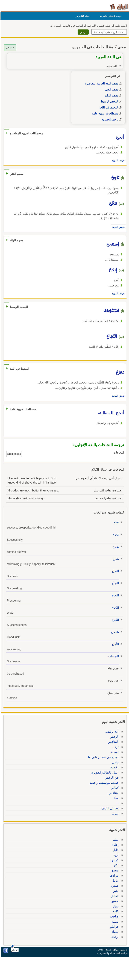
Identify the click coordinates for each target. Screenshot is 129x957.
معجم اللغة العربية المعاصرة (101, 83)
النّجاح (114, 607)
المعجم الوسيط (109, 101)
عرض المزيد (117, 160)
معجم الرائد (111, 95)
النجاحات (113, 656)
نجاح (115, 522)
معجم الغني (111, 89)
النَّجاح (114, 644)
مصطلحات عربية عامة (104, 113)
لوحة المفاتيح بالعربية (110, 15)
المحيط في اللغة (108, 107)
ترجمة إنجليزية (109, 119)
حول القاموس (82, 15)
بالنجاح (114, 631)
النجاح (114, 571)
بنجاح (115, 534)
